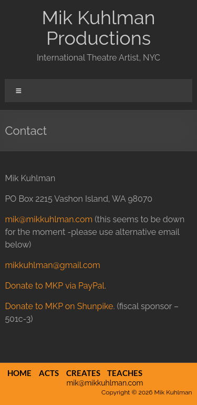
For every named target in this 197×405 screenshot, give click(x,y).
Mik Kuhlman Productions (98, 27)
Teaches (124, 373)
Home (19, 373)
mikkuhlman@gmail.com (52, 265)
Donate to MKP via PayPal (55, 286)
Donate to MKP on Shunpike (59, 306)
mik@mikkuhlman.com (48, 219)
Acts (49, 373)
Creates (83, 373)
